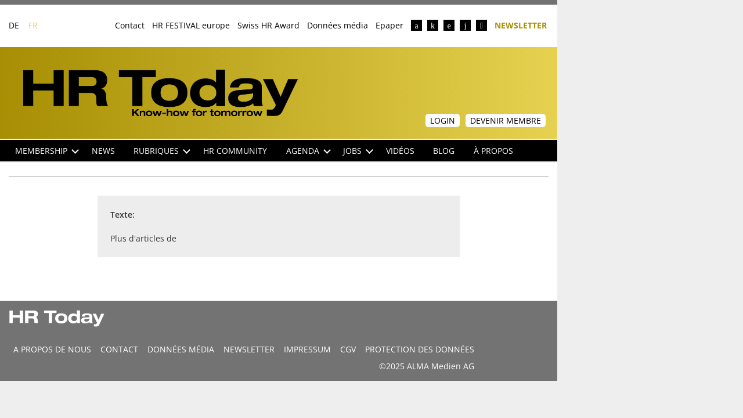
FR (33, 25)
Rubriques (162, 150)
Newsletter (521, 25)
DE (14, 25)
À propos (493, 150)
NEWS (103, 150)
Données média (337, 25)
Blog (444, 150)
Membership (47, 150)
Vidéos (400, 150)
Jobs (358, 150)
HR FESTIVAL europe (191, 25)
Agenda (308, 150)
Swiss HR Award (268, 25)
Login (442, 120)
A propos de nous (52, 349)
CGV (348, 349)
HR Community (235, 150)
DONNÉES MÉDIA (180, 349)
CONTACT (119, 349)
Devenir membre (505, 120)
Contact (130, 25)
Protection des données (419, 349)
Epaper (389, 25)
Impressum (307, 349)
